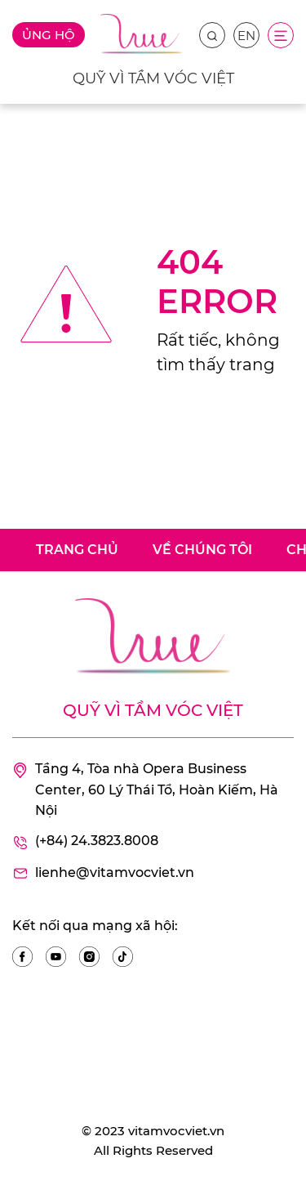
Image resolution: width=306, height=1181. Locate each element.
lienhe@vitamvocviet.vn (103, 873)
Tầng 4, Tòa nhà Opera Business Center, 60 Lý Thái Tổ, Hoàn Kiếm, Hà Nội (145, 789)
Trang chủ (77, 549)
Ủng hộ (48, 34)
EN (246, 35)
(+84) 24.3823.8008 (85, 841)
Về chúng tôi (202, 549)
